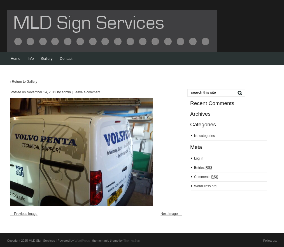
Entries (203, 168)
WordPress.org (205, 186)
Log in (198, 158)
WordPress (82, 240)
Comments (206, 177)
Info (31, 58)
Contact (66, 58)
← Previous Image (24, 214)
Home (15, 58)
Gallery (46, 58)
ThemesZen (132, 240)
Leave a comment (87, 92)
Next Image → (171, 214)
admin (66, 92)
